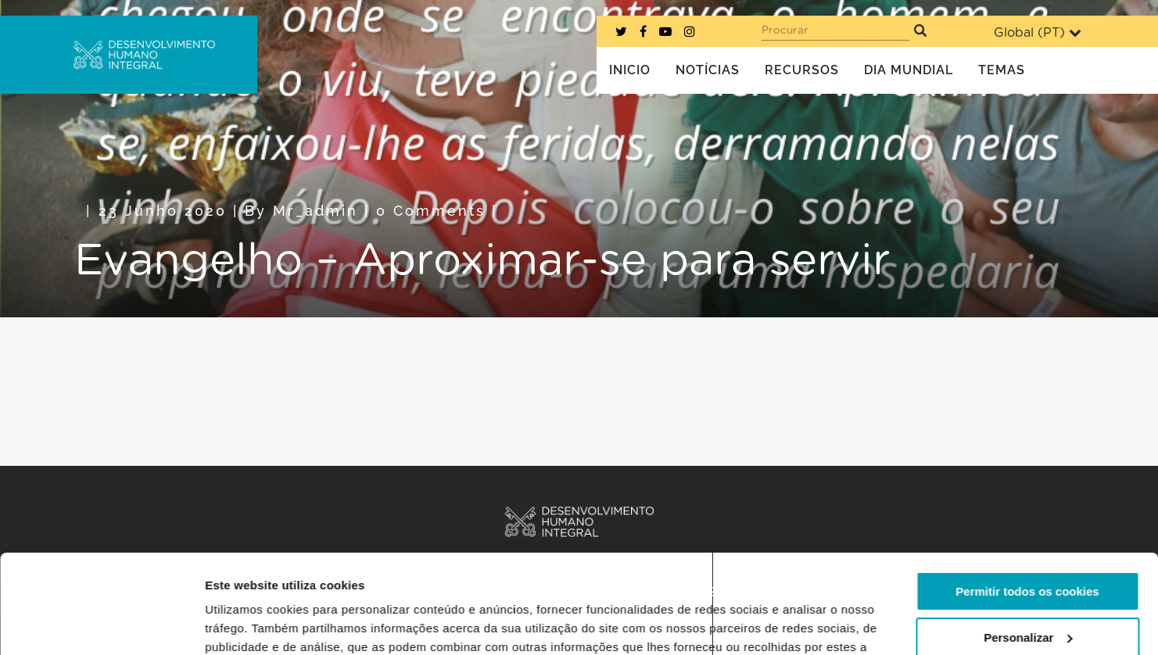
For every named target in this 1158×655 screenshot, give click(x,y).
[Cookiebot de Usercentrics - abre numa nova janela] (101, 624)
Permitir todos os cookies (1027, 507)
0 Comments (431, 210)
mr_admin (315, 210)
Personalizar (1028, 552)
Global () (1037, 32)
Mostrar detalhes (252, 624)
